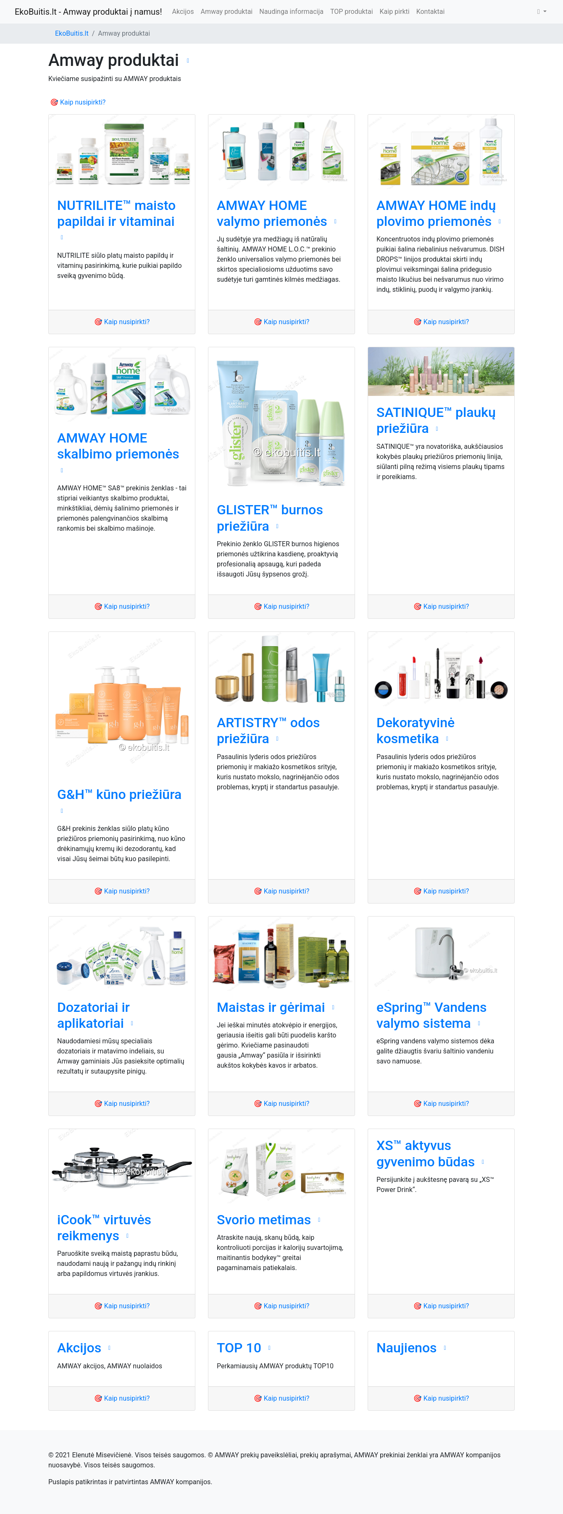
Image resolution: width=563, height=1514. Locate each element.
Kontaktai (430, 12)
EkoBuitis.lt (72, 33)
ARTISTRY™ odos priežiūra (268, 731)
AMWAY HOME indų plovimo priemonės (436, 213)
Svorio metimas (264, 1220)
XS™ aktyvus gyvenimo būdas (425, 1153)
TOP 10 (239, 1348)
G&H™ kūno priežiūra (119, 794)
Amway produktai (226, 12)
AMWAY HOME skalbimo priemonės (118, 446)
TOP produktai (351, 12)
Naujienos (406, 1348)
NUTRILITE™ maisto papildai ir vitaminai (116, 213)
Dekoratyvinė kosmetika (415, 731)
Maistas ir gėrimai (271, 1007)
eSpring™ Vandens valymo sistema (431, 1015)
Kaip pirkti (395, 12)
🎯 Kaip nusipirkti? (77, 102)
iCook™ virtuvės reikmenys (104, 1228)
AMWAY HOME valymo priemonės (272, 213)
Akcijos (183, 12)
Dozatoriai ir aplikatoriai (93, 1015)
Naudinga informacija (291, 12)
